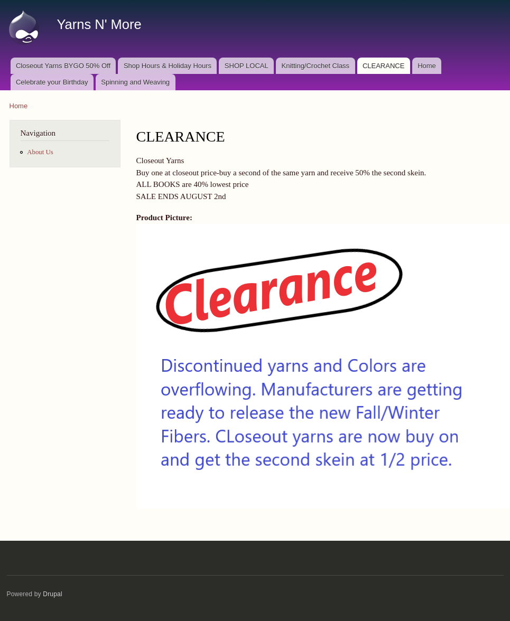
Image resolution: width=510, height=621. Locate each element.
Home (427, 66)
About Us (40, 152)
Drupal (52, 594)
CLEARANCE (383, 66)
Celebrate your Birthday (52, 82)
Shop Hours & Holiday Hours (167, 66)
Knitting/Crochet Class (316, 66)
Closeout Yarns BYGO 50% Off (63, 66)
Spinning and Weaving (135, 82)
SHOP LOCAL (246, 66)
